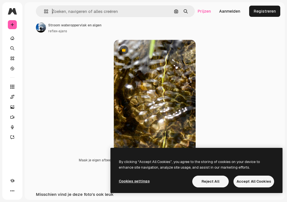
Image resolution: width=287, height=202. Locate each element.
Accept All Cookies (254, 181)
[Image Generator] (12, 106)
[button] (44, 11)
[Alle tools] (12, 86)
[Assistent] (12, 137)
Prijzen (204, 11)
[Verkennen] (12, 68)
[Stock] (12, 58)
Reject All (210, 181)
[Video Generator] (12, 117)
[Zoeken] (12, 48)
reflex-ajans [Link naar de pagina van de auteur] (57, 31)
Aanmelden (229, 11)
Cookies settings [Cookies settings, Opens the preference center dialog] (134, 181)
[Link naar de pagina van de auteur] (41, 27)
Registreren (265, 11)
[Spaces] (12, 96)
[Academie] (12, 180)
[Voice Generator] (12, 127)
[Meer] (12, 190)
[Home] (12, 38)
